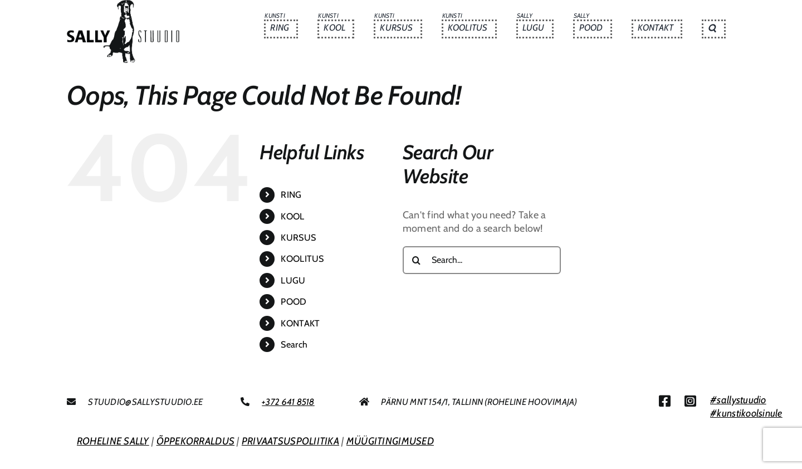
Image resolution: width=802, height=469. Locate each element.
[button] (713, 28)
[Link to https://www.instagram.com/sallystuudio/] (690, 401)
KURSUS (298, 237)
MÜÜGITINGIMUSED (390, 441)
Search (294, 344)
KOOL (292, 216)
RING (291, 194)
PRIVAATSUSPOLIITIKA (290, 441)
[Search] (417, 260)
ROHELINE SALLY (113, 441)
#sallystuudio (738, 400)
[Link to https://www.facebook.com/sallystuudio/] (665, 401)
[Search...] (482, 260)
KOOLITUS (302, 258)
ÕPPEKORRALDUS (196, 441)
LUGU (293, 280)
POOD (293, 301)
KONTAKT (300, 323)
